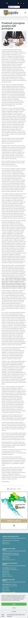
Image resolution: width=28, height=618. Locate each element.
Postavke (14, 611)
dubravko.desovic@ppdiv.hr (10, 559)
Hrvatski (11, 7)
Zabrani (14, 608)
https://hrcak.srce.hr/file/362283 (9, 166)
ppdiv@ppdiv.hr (7, 543)
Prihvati (14, 604)
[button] (7, 3)
